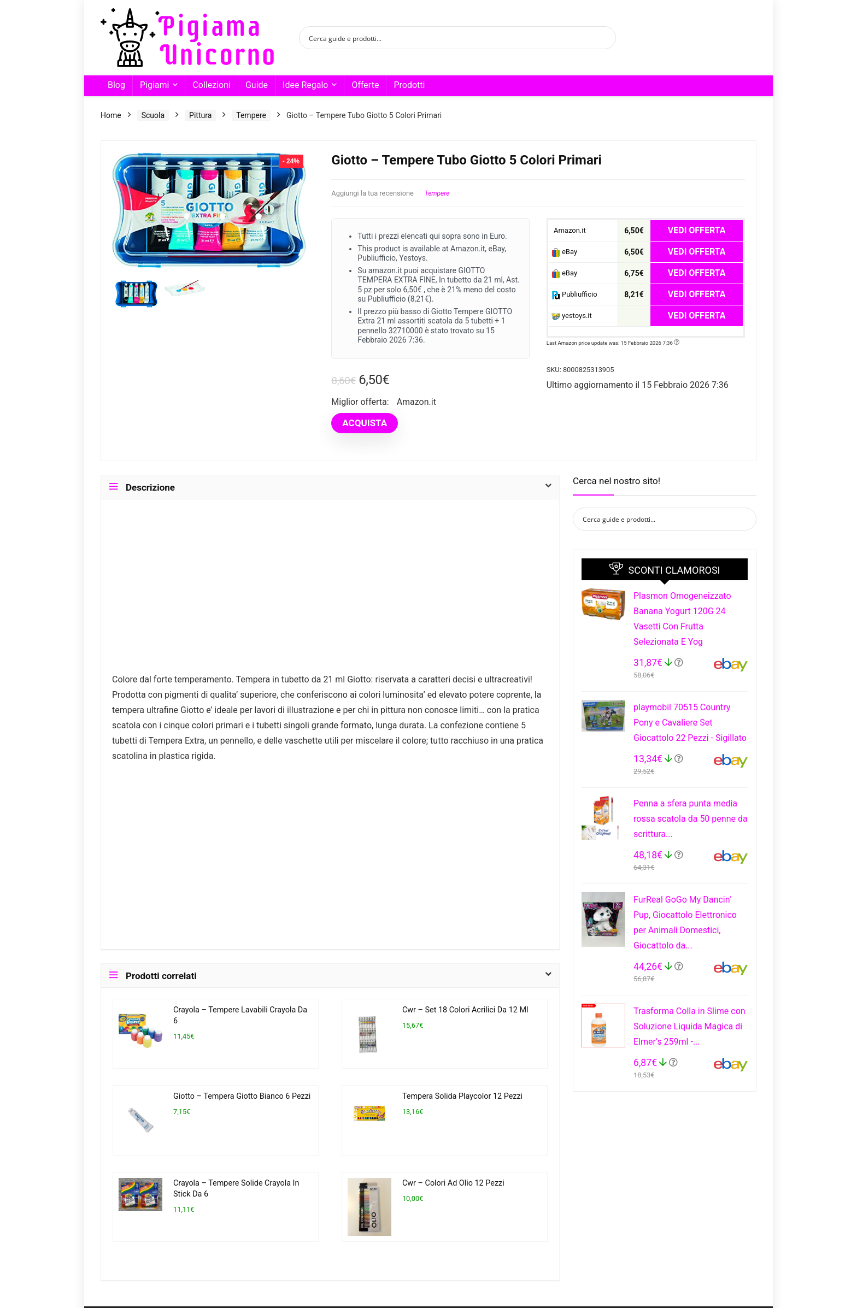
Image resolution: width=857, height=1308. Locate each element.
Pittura (200, 115)
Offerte (365, 85)
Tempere (251, 115)
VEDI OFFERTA (697, 230)
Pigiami (154, 85)
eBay (564, 252)
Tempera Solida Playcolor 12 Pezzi (462, 1096)
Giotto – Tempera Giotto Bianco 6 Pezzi (241, 1096)
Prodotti (409, 85)
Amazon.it (568, 230)
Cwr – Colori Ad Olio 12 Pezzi (453, 1183)
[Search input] (450, 38)
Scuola (153, 115)
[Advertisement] (330, 591)
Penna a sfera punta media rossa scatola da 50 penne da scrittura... (690, 818)
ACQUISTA (364, 422)
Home (111, 115)
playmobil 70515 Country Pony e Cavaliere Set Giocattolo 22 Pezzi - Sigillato (690, 722)
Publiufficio (574, 294)
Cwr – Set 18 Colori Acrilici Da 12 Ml (465, 1010)
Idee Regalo (305, 85)
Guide (256, 85)
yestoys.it (571, 316)
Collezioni (211, 85)
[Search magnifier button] (604, 37)
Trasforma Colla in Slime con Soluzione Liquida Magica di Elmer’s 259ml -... (689, 1026)
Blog (116, 85)
